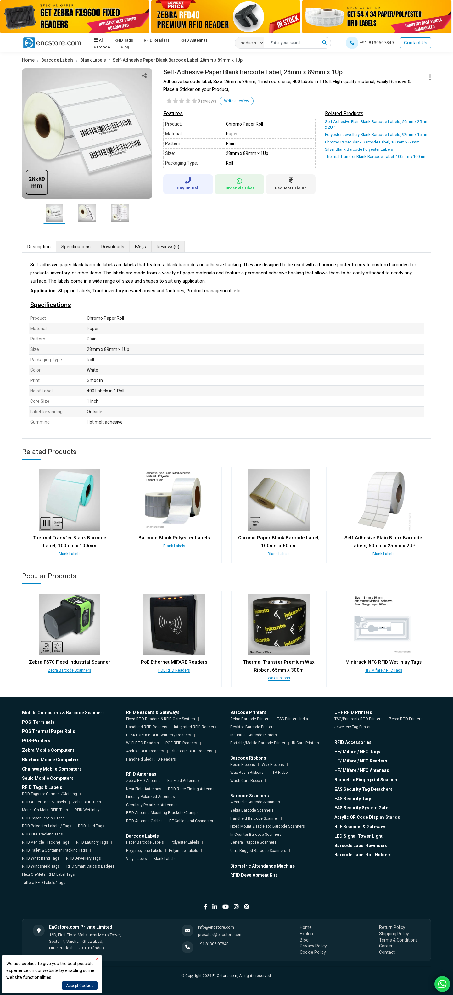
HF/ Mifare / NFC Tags (383, 670)
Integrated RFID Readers (195, 727)
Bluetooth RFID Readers (191, 751)
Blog (125, 47)
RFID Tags (123, 40)
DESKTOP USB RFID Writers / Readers (158, 735)
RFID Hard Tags (91, 826)
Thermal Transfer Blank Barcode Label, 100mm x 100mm (376, 156)
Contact (387, 952)
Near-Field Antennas (143, 789)
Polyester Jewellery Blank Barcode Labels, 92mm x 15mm (376, 134)
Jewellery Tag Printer (352, 727)
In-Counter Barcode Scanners (256, 834)
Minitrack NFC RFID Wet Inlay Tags (383, 662)
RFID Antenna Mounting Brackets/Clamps (162, 813)
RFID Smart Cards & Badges (90, 866)
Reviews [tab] (168, 247)
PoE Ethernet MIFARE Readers (174, 662)
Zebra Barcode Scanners (69, 670)
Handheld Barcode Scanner (254, 818)
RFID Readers (157, 40)
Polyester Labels (185, 842)
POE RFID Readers (174, 670)
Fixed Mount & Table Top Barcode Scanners (267, 826)
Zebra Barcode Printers (250, 719)
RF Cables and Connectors (192, 821)
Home (28, 60)
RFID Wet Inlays (88, 810)
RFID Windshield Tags (41, 866)
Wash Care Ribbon (246, 781)
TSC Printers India (292, 719)
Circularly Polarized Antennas (152, 805)
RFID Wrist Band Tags (40, 858)
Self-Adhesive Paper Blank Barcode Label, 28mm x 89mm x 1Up (178, 60)
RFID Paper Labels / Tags (43, 818)
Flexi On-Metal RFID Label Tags (48, 874)
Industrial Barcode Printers (253, 735)
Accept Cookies (79, 985)
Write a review (236, 100)
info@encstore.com (216, 927)
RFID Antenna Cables (144, 821)
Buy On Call (188, 183)
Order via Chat (239, 184)
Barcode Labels (57, 60)
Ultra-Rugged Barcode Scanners (258, 850)
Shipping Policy (394, 933)
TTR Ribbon (280, 772)
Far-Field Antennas (183, 781)
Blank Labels (93, 60)
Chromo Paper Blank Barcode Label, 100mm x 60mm (372, 142)
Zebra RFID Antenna (143, 781)
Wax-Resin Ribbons (247, 772)
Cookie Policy (313, 952)
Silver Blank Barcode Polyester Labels (359, 149)
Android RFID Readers (145, 751)
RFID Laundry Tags (92, 842)
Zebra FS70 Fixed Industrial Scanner (69, 662)
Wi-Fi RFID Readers (142, 743)
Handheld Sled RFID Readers (151, 759)
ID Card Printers (305, 743)
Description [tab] (39, 247)
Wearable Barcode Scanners (255, 802)
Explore (307, 933)
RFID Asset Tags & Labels (44, 802)
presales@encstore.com (220, 934)
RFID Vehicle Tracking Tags (46, 842)
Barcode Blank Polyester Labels (174, 538)
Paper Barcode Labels (145, 842)
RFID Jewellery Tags (83, 858)
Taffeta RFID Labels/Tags (43, 882)
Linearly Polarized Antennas (150, 797)
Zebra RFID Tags (87, 802)
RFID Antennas (194, 40)
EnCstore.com (224, 976)
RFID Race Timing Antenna (191, 789)
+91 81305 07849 (213, 944)
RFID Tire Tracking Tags (42, 834)
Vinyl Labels (136, 859)
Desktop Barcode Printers (252, 727)
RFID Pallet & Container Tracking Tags (54, 850)
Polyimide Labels (183, 850)
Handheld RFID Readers (146, 727)
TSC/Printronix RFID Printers (358, 719)
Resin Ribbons (242, 764)
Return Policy (392, 927)
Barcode (102, 47)
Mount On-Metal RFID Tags (45, 810)
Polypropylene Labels (144, 850)
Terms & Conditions (398, 939)
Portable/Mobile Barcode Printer (257, 743)
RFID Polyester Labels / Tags (46, 826)
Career (386, 945)
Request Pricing (290, 183)
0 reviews (207, 101)
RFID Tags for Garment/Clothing (49, 794)
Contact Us (415, 43)
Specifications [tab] (76, 247)
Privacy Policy (313, 945)
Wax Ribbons (279, 678)
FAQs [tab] (140, 247)
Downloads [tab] (112, 247)
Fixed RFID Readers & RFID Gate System (160, 719)
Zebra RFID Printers (405, 719)
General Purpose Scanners (253, 842)
